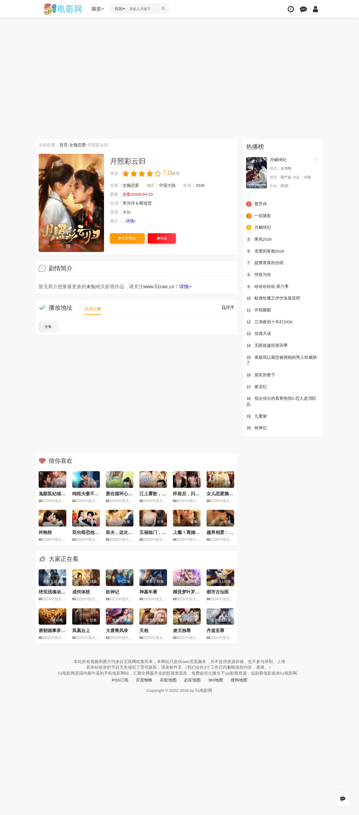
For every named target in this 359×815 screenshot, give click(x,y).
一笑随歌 (258, 215)
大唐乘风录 (117, 630)
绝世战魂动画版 (54, 591)
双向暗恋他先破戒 (90, 532)
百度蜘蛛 (144, 679)
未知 (91, 286)
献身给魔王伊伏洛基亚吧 (273, 298)
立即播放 (127, 238)
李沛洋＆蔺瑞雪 (137, 203)
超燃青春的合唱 (265, 263)
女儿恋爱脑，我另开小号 (231, 493)
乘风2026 (259, 239)
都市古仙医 (218, 591)
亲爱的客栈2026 (265, 251)
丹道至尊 (215, 630)
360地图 (215, 679)
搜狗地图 (239, 679)
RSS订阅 (119, 679)
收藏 (162, 238)
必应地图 (192, 679)
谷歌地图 (168, 679)
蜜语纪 (256, 386)
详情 (131, 221)
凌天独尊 (182, 630)
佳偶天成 (258, 333)
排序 (228, 307)
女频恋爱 (77, 144)
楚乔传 (256, 204)
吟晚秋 (45, 532)
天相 (143, 630)
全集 (48, 327)
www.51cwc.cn (158, 286)
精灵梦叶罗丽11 (189, 591)
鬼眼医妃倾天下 (54, 493)
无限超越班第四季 (267, 345)
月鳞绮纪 (278, 159)
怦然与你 (258, 274)
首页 (63, 144)
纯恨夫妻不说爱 (87, 493)
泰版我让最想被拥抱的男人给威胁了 (281, 360)
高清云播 (92, 308)
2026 (200, 185)
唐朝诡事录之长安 (56, 630)
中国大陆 (167, 185)
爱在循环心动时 (121, 493)
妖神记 (112, 591)
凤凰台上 (81, 630)
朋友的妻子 (260, 374)
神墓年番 (148, 591)
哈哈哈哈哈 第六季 (267, 286)
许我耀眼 (258, 310)
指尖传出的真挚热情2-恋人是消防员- (281, 401)
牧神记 (256, 427)
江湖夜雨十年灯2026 (269, 322)
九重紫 (256, 416)
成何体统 (81, 591)
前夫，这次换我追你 (126, 532)
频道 (98, 8)
